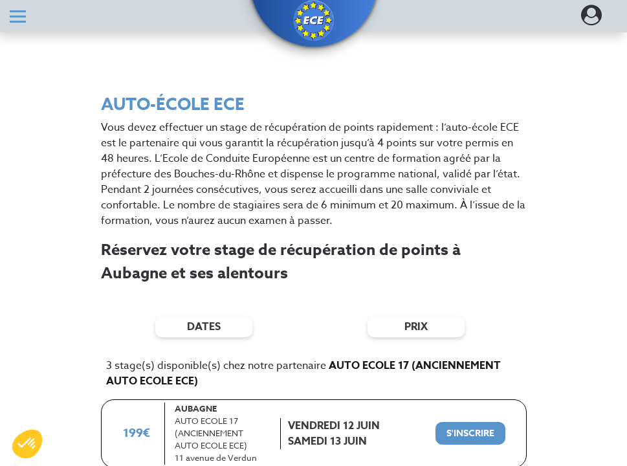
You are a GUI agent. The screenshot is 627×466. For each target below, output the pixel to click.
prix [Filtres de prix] (416, 327)
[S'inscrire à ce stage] (470, 433)
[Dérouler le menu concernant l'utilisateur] (591, 19)
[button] (314, 21)
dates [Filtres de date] (204, 327)
